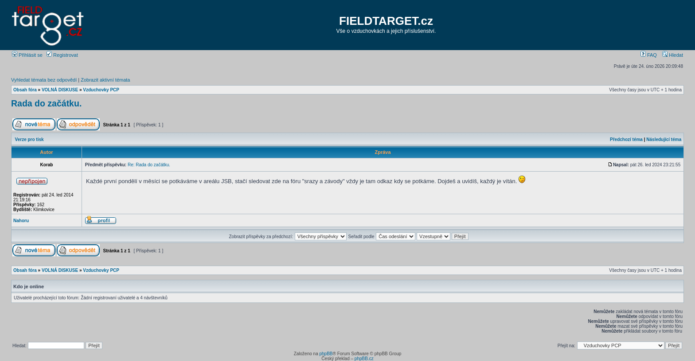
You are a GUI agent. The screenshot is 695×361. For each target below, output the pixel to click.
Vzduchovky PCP (101, 89)
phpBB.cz (364, 358)
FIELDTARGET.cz (386, 20)
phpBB (325, 353)
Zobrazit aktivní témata (105, 79)
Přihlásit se (27, 55)
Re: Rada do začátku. (149, 164)
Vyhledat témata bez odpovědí (44, 79)
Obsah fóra (25, 89)
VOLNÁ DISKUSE (60, 89)
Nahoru (21, 220)
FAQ (648, 55)
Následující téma (663, 139)
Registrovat (62, 55)
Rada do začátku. (46, 103)
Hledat (672, 55)
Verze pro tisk (29, 139)
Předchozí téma (626, 139)
